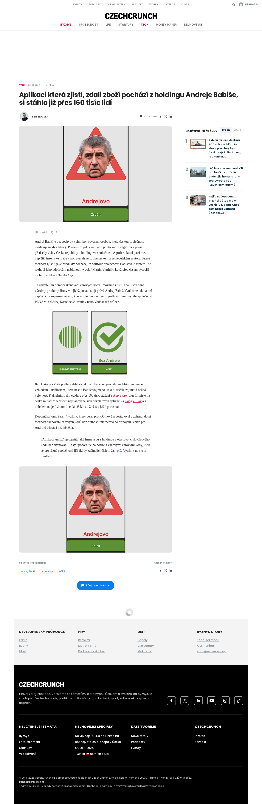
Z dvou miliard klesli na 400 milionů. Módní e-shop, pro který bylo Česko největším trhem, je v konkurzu (225, 148)
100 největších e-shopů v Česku (98, 742)
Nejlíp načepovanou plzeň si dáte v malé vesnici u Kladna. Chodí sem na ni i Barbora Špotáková (224, 205)
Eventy (77, 4)
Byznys (66, 25)
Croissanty (146, 646)
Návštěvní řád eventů (127, 786)
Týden (225, 130)
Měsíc (237, 130)
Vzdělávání (27, 754)
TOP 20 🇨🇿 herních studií (92, 754)
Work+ (153, 4)
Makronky (145, 651)
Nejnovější (193, 25)
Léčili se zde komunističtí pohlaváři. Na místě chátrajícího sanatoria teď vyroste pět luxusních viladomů (226, 176)
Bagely (143, 640)
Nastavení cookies (152, 786)
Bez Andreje (47, 571)
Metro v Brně (87, 646)
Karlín (23, 640)
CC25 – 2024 (84, 748)
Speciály (137, 4)
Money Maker (166, 25)
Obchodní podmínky (99, 786)
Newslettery (116, 4)
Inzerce (170, 4)
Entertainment (29, 742)
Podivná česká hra (91, 651)
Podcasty (95, 4)
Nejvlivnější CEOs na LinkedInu (97, 736)
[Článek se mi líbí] (54, 232)
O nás (185, 4)
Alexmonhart (206, 646)
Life (108, 25)
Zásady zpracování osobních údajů (63, 786)
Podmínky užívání (29, 786)
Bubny (23, 646)
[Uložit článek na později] (41, 232)
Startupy (125, 25)
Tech (144, 25)
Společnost (88, 25)
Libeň (23, 651)
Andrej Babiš (28, 571)
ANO (62, 571)
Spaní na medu (208, 640)
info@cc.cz (37, 782)
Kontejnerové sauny (211, 651)
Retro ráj (84, 640)
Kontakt (200, 742)
